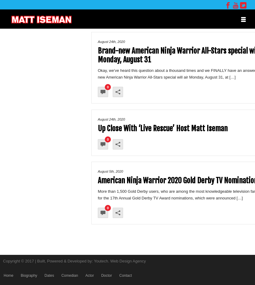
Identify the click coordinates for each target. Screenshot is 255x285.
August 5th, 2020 (110, 171)
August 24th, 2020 (111, 42)
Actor (89, 275)
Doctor (106, 275)
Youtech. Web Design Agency (120, 261)
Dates (49, 275)
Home (8, 275)
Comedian (69, 275)
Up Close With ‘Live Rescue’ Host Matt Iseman (163, 128)
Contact (125, 275)
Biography (29, 275)
